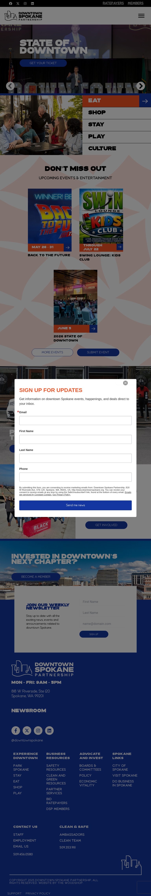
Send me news (75, 505)
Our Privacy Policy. (61, 494)
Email (23, 412)
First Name (26, 431)
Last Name (26, 450)
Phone (23, 468)
